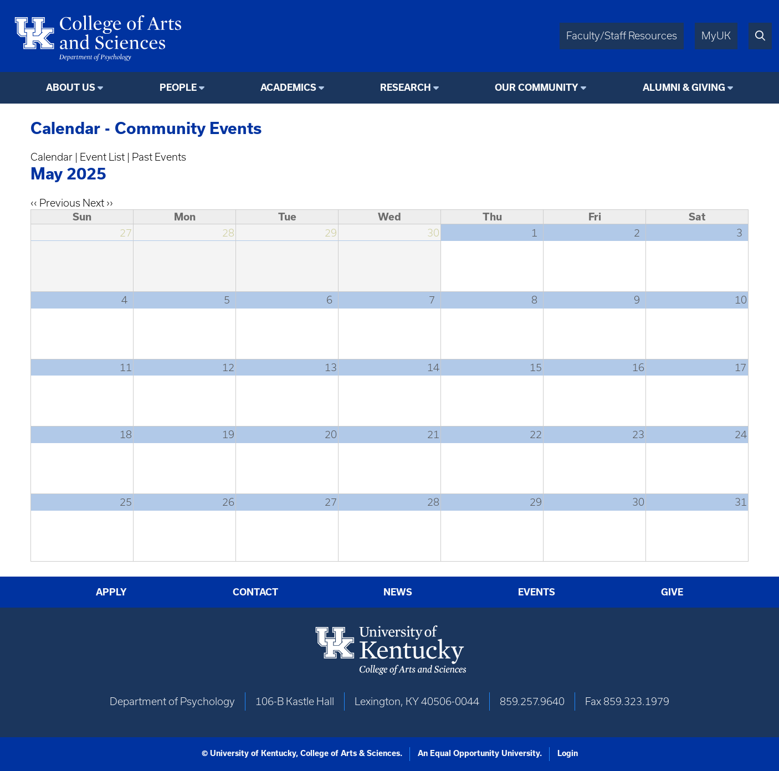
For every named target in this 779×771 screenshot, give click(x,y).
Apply (111, 592)
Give (672, 592)
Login (567, 753)
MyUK (716, 36)
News (397, 592)
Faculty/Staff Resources (621, 36)
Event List (102, 157)
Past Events (159, 157)
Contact (255, 592)
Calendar (51, 157)
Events (536, 592)
